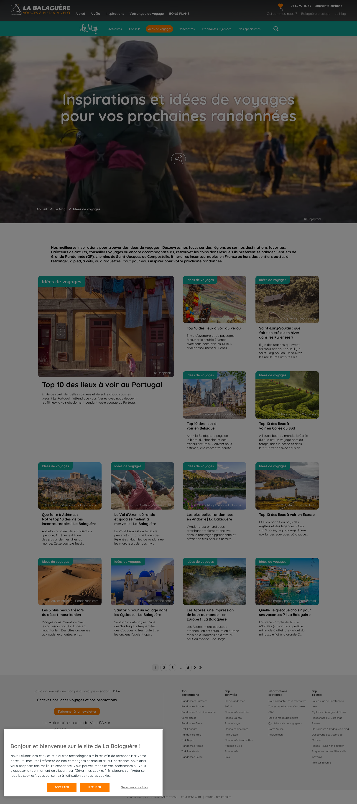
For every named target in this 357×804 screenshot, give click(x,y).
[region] (83, 763)
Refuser (94, 787)
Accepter (61, 787)
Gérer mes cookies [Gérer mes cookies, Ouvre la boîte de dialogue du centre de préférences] (134, 787)
